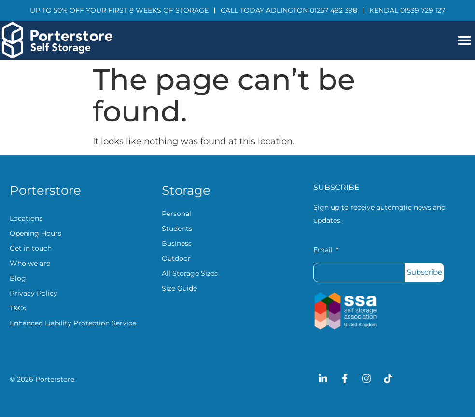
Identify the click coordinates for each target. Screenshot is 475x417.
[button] (464, 40)
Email (324, 250)
